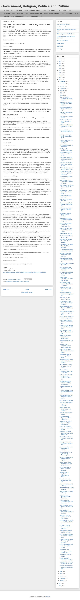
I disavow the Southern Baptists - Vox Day (66, 531)
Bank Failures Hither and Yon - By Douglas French (66, 546)
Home (27, 289)
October (62, 86)
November (63, 83)
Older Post (48, 289)
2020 (60, 72)
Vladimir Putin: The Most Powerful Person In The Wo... (66, 438)
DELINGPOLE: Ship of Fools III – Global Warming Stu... (66, 423)
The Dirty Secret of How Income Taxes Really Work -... (66, 230)
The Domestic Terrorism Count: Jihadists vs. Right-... (66, 121)
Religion (6, 16)
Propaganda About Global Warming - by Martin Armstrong (66, 541)
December (63, 81)
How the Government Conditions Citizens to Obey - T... (66, 220)
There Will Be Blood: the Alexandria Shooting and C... (66, 397)
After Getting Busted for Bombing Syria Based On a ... (66, 159)
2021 (60, 70)
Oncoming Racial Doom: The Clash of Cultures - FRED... (66, 308)
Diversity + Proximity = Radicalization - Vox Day (65, 480)
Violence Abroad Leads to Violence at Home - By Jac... (66, 327)
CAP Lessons (34, 16)
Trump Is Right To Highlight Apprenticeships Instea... (64, 474)
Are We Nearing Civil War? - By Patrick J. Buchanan (65, 469)
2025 (60, 61)
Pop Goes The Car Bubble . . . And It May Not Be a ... (66, 522)
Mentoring (20, 13)
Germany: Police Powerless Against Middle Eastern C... (65, 346)
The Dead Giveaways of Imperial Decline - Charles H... (66, 404)
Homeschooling (19, 16)
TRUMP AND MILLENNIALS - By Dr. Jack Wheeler (66, 279)
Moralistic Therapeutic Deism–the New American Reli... (65, 337)
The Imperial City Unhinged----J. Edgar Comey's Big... (66, 551)
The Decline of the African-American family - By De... (67, 187)
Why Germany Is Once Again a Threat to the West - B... (66, 192)
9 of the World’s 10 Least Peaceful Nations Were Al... (66, 391)
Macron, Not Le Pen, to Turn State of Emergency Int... (66, 453)
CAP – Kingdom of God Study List (65, 34)
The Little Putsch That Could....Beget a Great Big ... (66, 332)
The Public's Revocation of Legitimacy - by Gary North (67, 313)
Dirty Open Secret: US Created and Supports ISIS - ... (66, 443)
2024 (60, 63)
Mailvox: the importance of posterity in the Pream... (66, 168)
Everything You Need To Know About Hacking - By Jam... (66, 164)
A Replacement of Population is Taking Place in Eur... (65, 418)
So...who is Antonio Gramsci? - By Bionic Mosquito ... (66, 527)
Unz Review (60, 46)
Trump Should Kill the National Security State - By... (67, 294)
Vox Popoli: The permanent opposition (66, 149)
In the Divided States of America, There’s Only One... (66, 322)
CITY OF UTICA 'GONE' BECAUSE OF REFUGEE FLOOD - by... (66, 377)
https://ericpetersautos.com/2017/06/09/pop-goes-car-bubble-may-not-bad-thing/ (24, 272)
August (62, 90)
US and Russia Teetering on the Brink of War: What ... (66, 274)
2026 (60, 59)
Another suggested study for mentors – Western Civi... (66, 536)
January (62, 580)
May (61, 571)
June (61, 95)
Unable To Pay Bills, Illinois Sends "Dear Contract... (65, 409)
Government (19, 10)
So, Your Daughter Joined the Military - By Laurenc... (66, 448)
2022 (60, 68)
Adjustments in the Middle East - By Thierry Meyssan (66, 246)
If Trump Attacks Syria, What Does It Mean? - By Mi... (66, 136)
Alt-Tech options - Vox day (66, 400)
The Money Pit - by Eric (66, 233)
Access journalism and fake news (65, 196)
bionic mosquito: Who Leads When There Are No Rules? (66, 182)
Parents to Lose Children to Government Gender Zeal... (66, 567)
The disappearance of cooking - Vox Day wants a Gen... (65, 383)
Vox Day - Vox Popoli (62, 40)
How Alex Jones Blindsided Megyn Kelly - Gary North (66, 371)
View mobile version (27, 292)
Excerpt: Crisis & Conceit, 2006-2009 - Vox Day (66, 562)
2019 (60, 75)
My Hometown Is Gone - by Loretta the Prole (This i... (66, 366)
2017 (60, 79)
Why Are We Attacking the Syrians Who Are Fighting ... (66, 458)
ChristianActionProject (36, 13)
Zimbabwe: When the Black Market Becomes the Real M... (66, 433)
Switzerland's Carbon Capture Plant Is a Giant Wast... (66, 351)
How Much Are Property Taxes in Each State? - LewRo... (66, 104)
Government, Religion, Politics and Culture (35, 6)
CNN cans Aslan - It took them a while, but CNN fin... (66, 507)
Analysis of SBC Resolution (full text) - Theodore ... (66, 496)
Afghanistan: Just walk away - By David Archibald (65, 214)
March (62, 576)
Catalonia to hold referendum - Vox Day (66, 559)
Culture (64, 10)
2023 (60, 66)
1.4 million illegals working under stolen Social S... (66, 250)
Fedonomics (51, 10)
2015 (60, 585)
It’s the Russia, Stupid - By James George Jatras (66, 317)
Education (7, 13)
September (63, 88)
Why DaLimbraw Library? (63, 24)
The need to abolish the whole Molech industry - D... (66, 260)
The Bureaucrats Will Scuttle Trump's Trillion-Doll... (66, 289)
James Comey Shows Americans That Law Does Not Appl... (66, 464)
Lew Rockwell (60, 43)
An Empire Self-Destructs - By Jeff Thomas (67, 264)
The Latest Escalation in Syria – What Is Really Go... (66, 204)
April (61, 573)
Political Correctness (35, 10)
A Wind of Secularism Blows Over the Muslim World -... (66, 428)
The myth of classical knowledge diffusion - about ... (66, 356)
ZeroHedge (60, 49)
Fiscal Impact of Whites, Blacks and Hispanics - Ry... (66, 109)
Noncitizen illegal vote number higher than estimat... (65, 255)
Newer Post (6, 289)
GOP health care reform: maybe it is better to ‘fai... (66, 209)
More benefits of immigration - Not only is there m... (67, 512)
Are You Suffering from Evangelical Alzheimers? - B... (66, 225)
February (62, 578)
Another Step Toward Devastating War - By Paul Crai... (66, 269)
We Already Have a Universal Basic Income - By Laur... (66, 284)
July (61, 93)
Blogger (48, 596)
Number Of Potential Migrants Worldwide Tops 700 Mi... (65, 517)
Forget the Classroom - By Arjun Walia (66, 146)
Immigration (69, 13)
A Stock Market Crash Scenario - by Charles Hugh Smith (66, 173)
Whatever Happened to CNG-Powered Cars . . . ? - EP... (66, 154)
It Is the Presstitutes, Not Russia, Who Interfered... (66, 141)
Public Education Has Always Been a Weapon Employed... (66, 303)
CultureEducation (54, 13)
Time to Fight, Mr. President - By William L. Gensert (66, 99)
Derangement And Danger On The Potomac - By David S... (66, 361)
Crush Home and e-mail (63, 27)
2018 (60, 77)
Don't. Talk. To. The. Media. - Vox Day (65, 298)
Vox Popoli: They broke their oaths (66, 200)
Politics (6, 10)
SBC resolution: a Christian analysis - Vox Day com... (66, 501)
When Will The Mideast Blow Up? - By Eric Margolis (66, 241)
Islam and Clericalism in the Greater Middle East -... (66, 131)
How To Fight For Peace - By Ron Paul (66, 236)
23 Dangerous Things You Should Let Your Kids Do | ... (66, 126)
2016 (60, 583)
